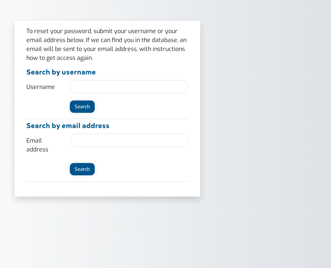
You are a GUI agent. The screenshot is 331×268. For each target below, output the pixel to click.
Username (40, 87)
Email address (37, 145)
